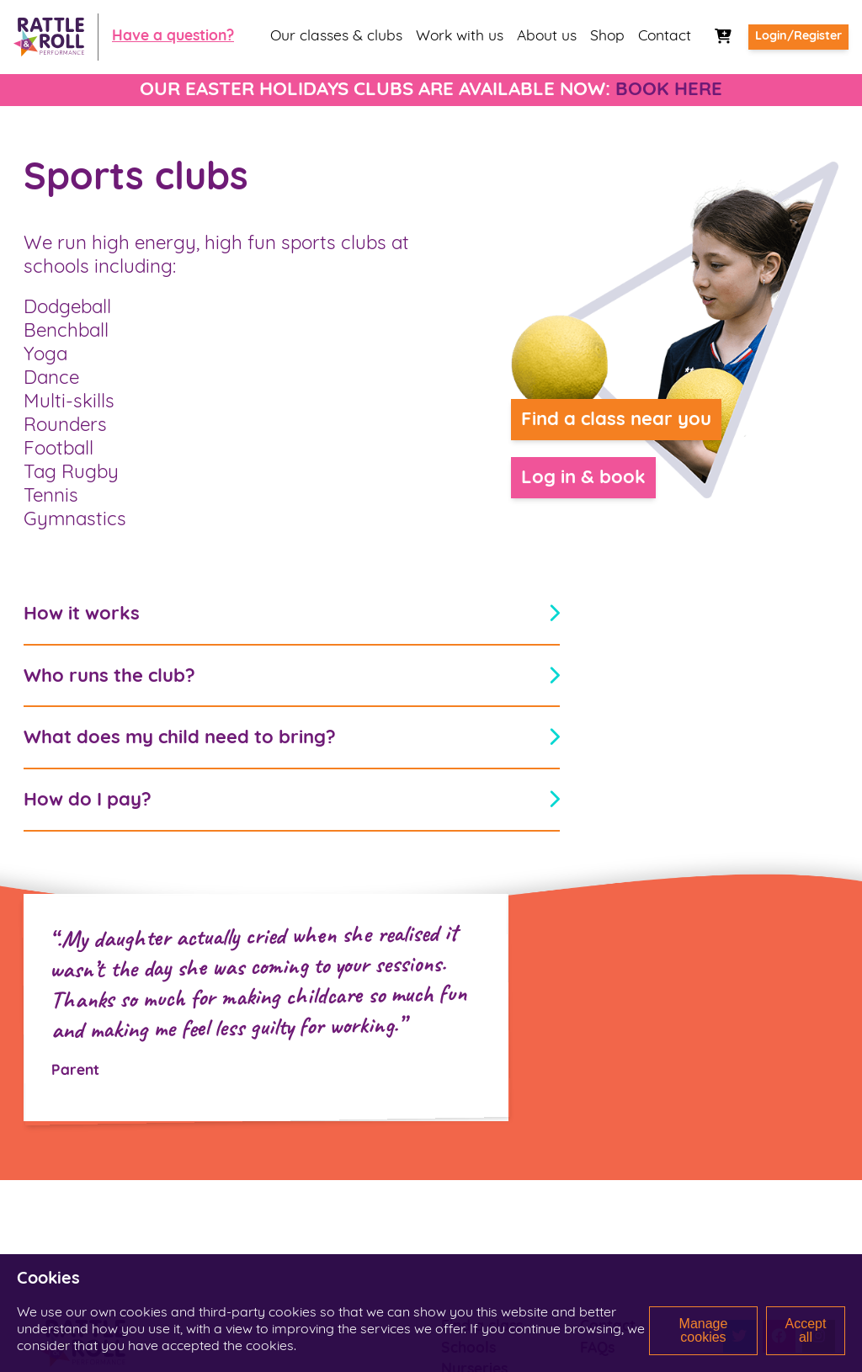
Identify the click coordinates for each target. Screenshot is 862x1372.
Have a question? (173, 36)
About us (547, 36)
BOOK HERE (668, 90)
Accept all (806, 1330)
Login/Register (798, 36)
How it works (292, 614)
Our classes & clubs (336, 36)
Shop (607, 36)
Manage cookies (702, 1330)
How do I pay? (292, 800)
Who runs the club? (292, 676)
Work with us (459, 36)
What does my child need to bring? (292, 738)
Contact (664, 36)
